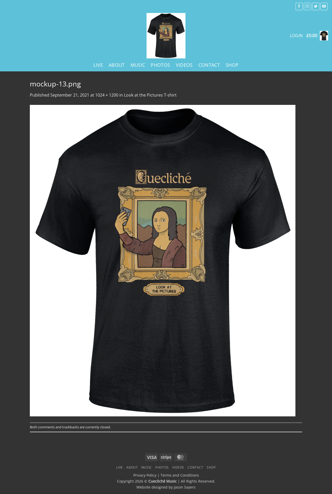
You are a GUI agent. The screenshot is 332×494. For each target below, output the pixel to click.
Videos (184, 65)
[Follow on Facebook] (299, 6)
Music (137, 65)
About (117, 65)
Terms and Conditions (180, 475)
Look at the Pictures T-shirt (150, 95)
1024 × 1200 (106, 95)
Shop (232, 65)
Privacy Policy (144, 475)
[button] (317, 35)
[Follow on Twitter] (316, 6)
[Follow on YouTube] (324, 6)
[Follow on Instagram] (307, 6)
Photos (160, 65)
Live (98, 65)
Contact (209, 65)
